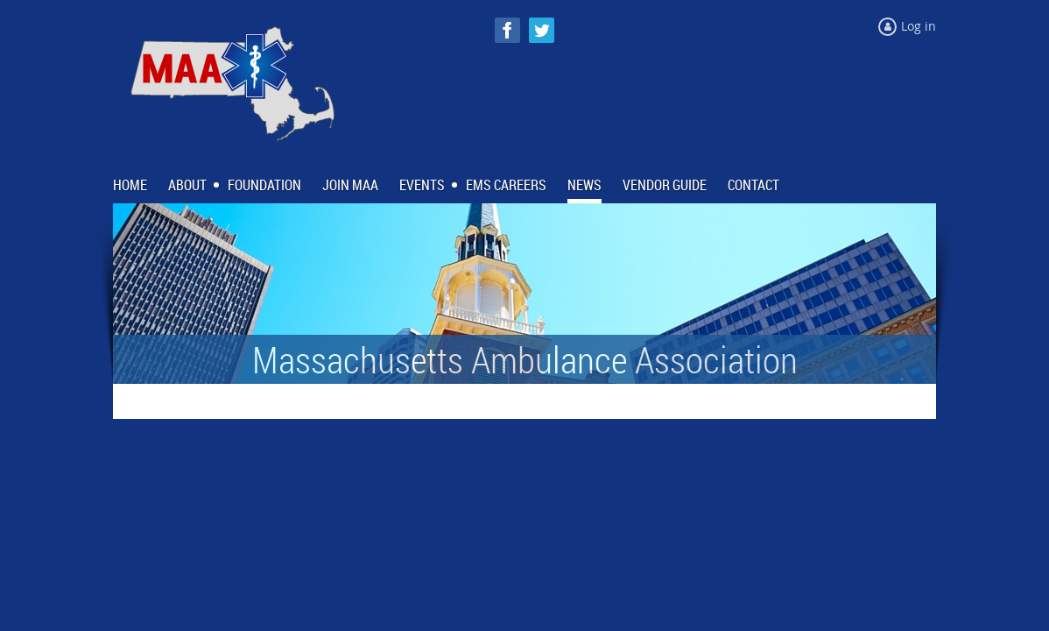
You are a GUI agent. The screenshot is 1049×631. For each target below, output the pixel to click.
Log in (918, 26)
